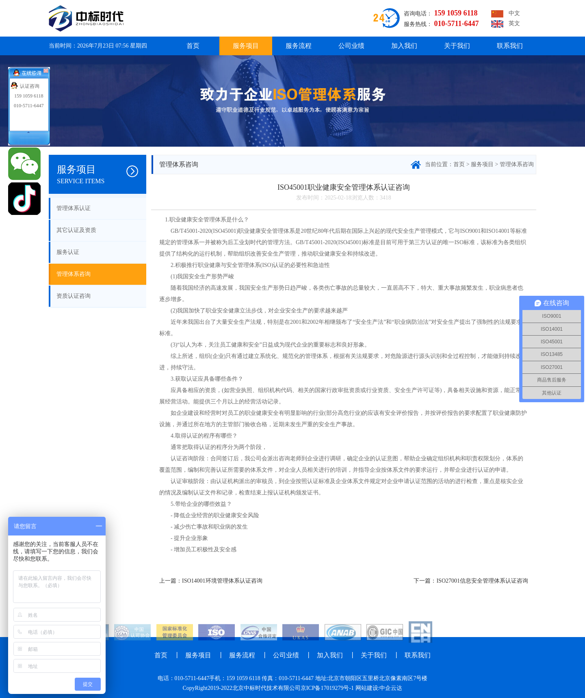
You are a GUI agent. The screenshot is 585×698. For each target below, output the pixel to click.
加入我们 (404, 45)
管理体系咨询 (73, 274)
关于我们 (457, 45)
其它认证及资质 (76, 230)
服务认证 (67, 252)
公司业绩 (351, 45)
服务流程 (299, 45)
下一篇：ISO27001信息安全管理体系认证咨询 (471, 581)
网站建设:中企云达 (379, 688)
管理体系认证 (73, 208)
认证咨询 (29, 86)
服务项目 (246, 45)
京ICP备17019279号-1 (327, 688)
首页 (192, 45)
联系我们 (510, 45)
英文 (505, 24)
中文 (505, 13)
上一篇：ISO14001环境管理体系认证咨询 (210, 581)
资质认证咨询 (73, 296)
